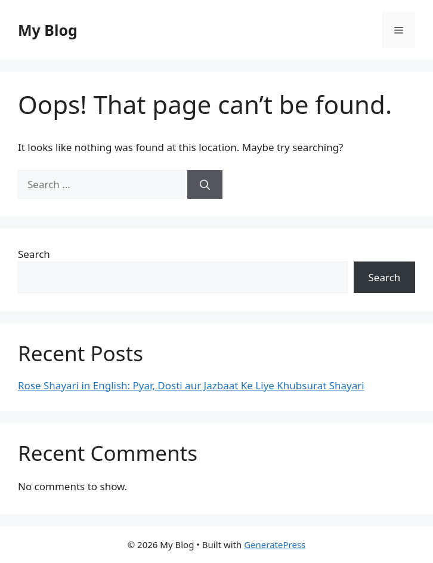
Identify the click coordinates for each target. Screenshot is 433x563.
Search (34, 254)
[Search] (204, 184)
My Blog (48, 30)
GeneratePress (274, 544)
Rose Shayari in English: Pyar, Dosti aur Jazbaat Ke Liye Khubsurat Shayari (191, 385)
